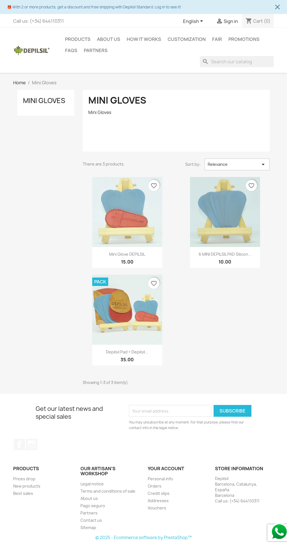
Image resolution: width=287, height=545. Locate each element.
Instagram (31, 444)
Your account (166, 468)
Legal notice (92, 483)
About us (108, 39)
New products (26, 486)
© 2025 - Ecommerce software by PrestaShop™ (143, 538)
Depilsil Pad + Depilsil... (127, 352)
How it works (144, 39)
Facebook (19, 444)
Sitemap (88, 527)
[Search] (237, 61)
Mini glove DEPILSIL (127, 254)
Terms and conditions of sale (107, 491)
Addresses (158, 500)
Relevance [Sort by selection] (237, 164)
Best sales (23, 493)
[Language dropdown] (194, 21)
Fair (217, 39)
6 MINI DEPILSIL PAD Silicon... (225, 254)
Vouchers (157, 508)
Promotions (244, 39)
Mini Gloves (44, 100)
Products (78, 39)
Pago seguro (92, 505)
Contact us (91, 520)
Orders (154, 486)
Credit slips (159, 493)
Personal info (160, 478)
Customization (187, 39)
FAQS (71, 50)
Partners (96, 50)
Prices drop (24, 478)
